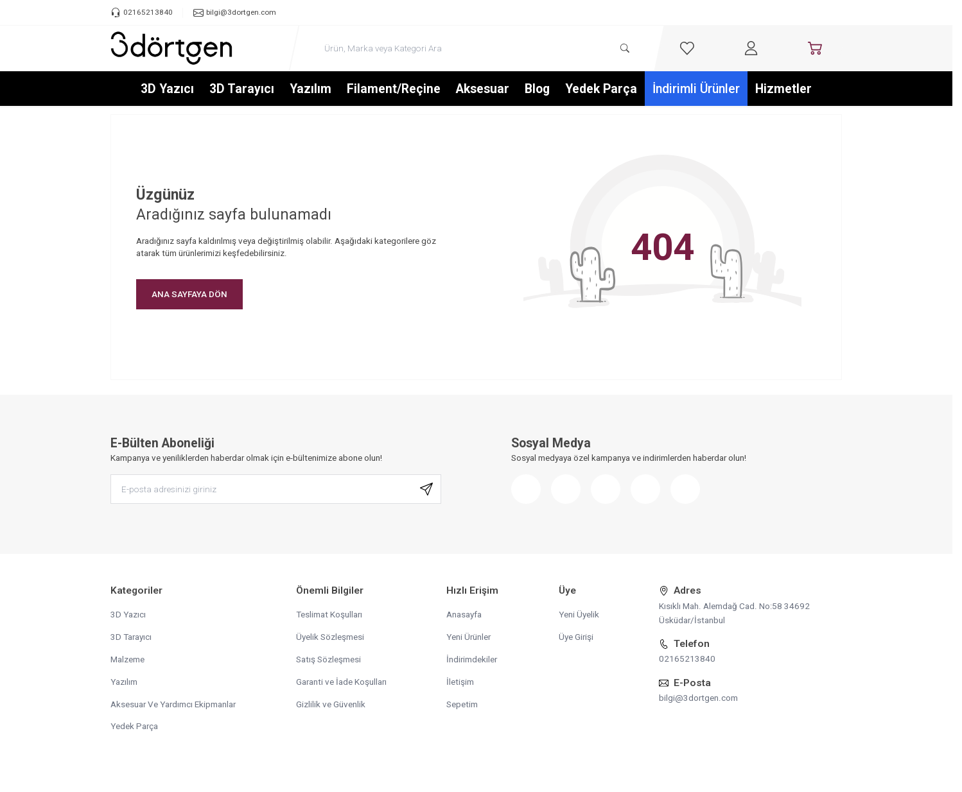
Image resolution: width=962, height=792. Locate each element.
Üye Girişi (576, 637)
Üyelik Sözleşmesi (330, 637)
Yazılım (310, 89)
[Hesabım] (751, 48)
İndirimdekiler (471, 659)
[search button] (624, 48)
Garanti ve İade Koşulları (341, 681)
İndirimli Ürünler (696, 89)
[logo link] (171, 48)
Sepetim (462, 704)
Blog (537, 89)
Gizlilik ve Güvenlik (330, 704)
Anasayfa (464, 614)
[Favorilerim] (687, 48)
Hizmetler (783, 89)
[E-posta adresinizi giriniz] (275, 489)
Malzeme (127, 659)
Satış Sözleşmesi (328, 659)
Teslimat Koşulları (329, 614)
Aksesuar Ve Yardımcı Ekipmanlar (173, 704)
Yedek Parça (601, 89)
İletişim (460, 681)
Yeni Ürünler (468, 637)
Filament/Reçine (394, 89)
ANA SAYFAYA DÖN (189, 294)
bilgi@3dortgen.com (698, 698)
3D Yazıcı (167, 89)
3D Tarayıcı (241, 89)
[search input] (477, 48)
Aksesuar (482, 89)
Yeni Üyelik (579, 614)
